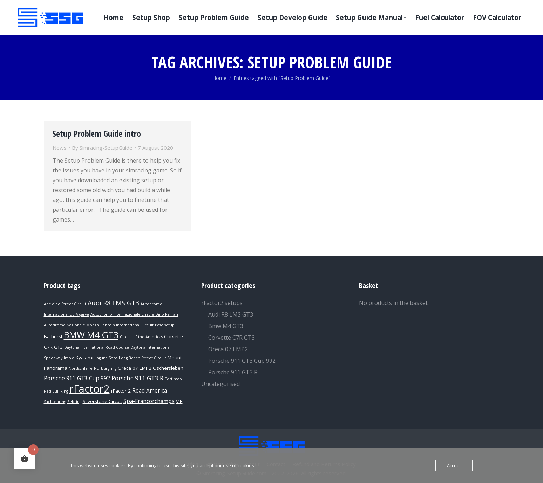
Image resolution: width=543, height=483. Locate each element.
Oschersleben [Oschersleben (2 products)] (168, 368)
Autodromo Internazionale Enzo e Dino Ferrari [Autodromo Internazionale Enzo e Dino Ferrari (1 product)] (134, 314)
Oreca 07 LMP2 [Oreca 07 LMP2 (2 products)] (134, 368)
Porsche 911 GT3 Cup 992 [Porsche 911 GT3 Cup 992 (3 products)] (77, 378)
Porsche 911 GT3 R (233, 372)
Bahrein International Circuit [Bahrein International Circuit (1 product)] (127, 324)
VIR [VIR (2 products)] (179, 401)
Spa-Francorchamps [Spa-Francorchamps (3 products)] (149, 401)
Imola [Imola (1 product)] (69, 357)
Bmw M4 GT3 (225, 326)
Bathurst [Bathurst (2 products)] (53, 336)
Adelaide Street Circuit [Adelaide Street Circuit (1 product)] (65, 303)
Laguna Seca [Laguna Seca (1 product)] (106, 357)
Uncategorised (220, 384)
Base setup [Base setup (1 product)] (165, 324)
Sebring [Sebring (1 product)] (74, 401)
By (102, 147)
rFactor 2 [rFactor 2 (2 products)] (121, 391)
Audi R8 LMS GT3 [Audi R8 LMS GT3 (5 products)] (113, 302)
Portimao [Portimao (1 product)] (173, 378)
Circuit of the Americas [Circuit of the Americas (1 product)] (141, 336)
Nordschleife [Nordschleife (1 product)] (81, 368)
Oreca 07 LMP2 (228, 349)
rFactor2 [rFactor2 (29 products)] (89, 389)
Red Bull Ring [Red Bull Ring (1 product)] (56, 391)
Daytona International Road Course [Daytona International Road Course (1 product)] (96, 347)
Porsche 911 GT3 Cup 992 (242, 361)
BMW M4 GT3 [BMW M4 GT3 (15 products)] (91, 335)
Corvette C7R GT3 (231, 337)
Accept (454, 465)
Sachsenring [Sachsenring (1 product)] (55, 401)
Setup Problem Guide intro (97, 133)
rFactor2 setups (222, 303)
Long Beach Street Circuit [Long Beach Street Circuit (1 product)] (142, 357)
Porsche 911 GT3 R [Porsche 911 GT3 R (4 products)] (137, 378)
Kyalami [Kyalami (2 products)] (84, 357)
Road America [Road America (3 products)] (149, 390)
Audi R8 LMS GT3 (230, 314)
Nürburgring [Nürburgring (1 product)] (105, 368)
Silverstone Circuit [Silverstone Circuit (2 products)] (102, 401)
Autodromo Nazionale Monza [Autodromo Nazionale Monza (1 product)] (71, 324)
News (60, 147)
